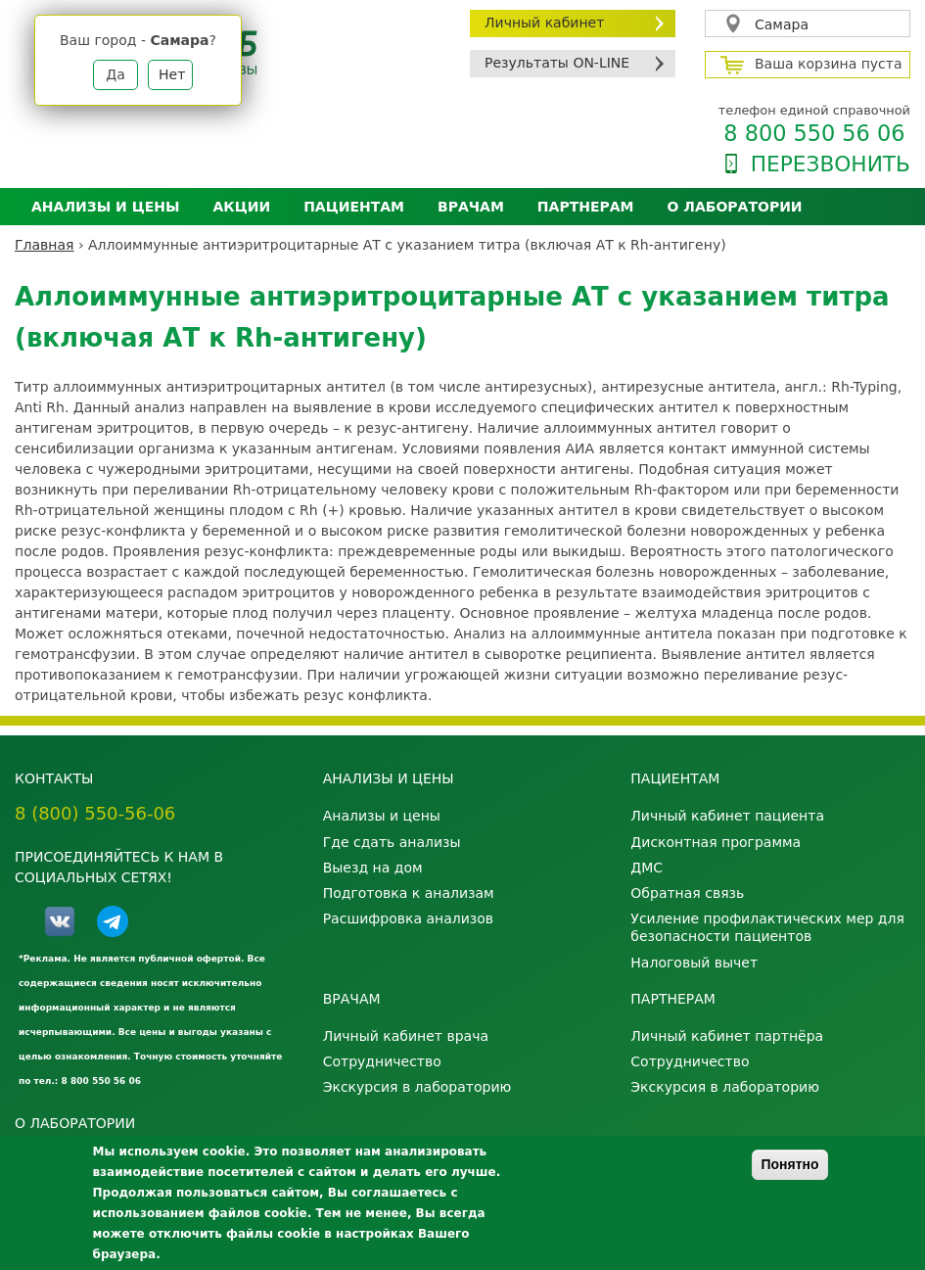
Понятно (789, 1164)
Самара (782, 24)
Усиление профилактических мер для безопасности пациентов (767, 927)
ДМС (646, 867)
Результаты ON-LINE (557, 63)
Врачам (471, 206)
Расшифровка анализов (408, 918)
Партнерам (585, 206)
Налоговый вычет (694, 962)
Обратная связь (687, 893)
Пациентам (353, 206)
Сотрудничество (382, 1061)
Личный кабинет (544, 22)
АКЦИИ (241, 206)
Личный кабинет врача (405, 1036)
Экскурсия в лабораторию (417, 1087)
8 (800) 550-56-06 (95, 813)
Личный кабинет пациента (727, 815)
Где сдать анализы (392, 842)
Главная (44, 245)
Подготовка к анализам (408, 893)
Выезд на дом (373, 867)
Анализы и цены (105, 206)
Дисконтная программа (715, 842)
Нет (172, 74)
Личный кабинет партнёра (726, 1036)
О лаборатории (735, 206)
